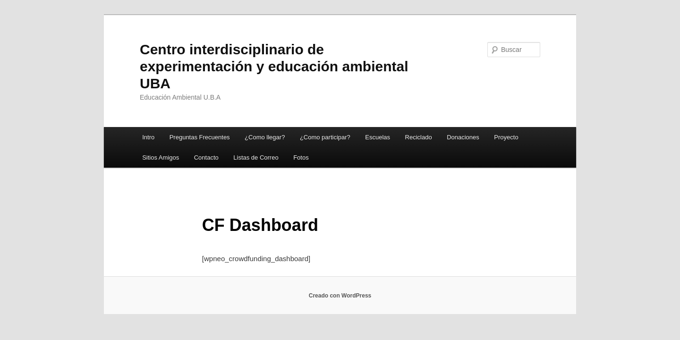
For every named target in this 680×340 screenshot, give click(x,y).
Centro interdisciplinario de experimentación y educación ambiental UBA (274, 66)
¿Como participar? (325, 137)
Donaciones (463, 137)
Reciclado (418, 137)
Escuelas (377, 137)
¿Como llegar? (265, 137)
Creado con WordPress (340, 295)
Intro (148, 137)
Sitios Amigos (160, 157)
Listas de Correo (255, 157)
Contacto (206, 157)
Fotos (301, 157)
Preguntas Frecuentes (200, 137)
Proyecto (506, 137)
